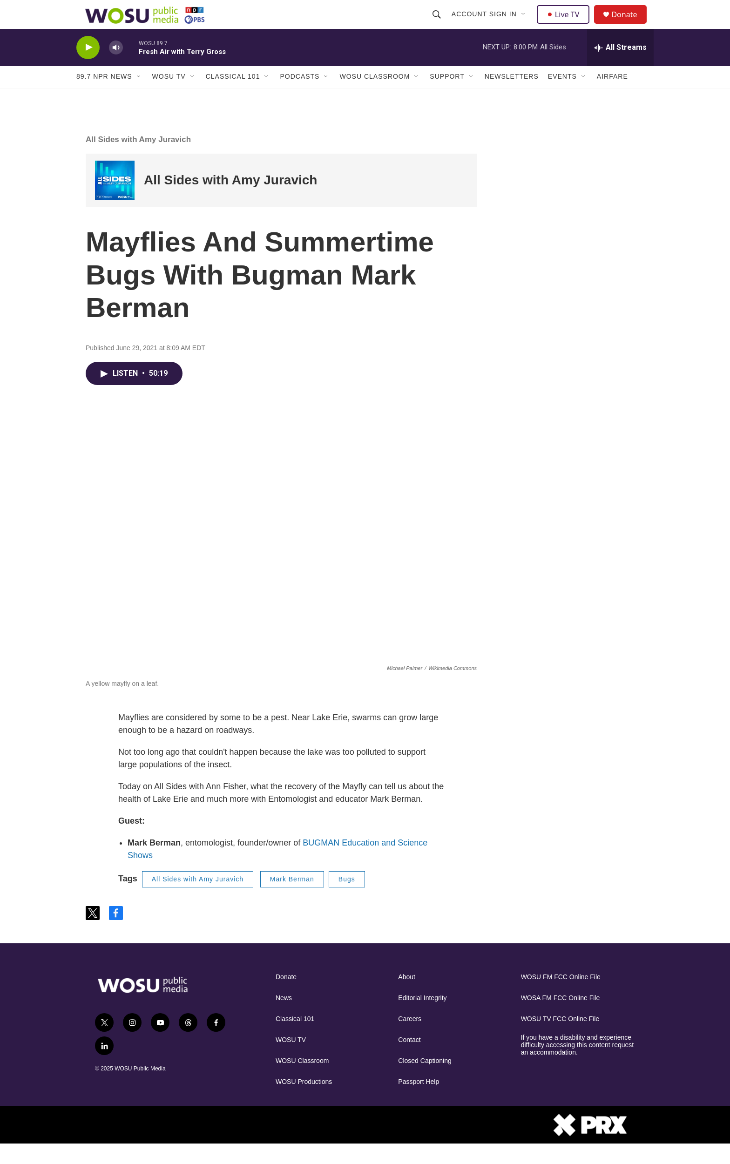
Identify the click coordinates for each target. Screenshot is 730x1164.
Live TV (565, 24)
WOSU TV (169, 97)
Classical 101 (233, 97)
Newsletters (512, 97)
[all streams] (620, 67)
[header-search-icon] (437, 24)
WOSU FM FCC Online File (561, 997)
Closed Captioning (424, 1080)
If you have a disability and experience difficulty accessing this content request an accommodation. (577, 1065)
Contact (409, 1059)
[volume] (116, 67)
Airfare (612, 97)
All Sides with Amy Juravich (138, 159)
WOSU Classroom (374, 97)
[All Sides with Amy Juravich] (115, 200)
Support (447, 97)
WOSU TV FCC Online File (560, 1038)
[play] (88, 67)
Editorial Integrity (422, 1018)
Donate (629, 24)
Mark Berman (292, 899)
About (406, 997)
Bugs (346, 899)
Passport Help (418, 1101)
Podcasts (299, 97)
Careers (409, 1038)
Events (562, 97)
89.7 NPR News (104, 97)
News (284, 1018)
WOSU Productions (304, 1101)
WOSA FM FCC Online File (560, 1018)
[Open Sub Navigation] (524, 24)
